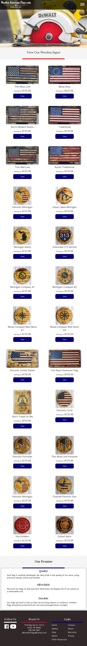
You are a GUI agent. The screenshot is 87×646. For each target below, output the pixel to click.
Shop (54, 632)
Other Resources (59, 639)
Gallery (55, 628)
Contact (71, 625)
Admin (54, 636)
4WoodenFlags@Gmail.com (34, 632)
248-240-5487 (34, 630)
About (70, 628)
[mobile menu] (80, 4)
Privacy (71, 636)
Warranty (72, 632)
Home (54, 625)
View (22, 96)
